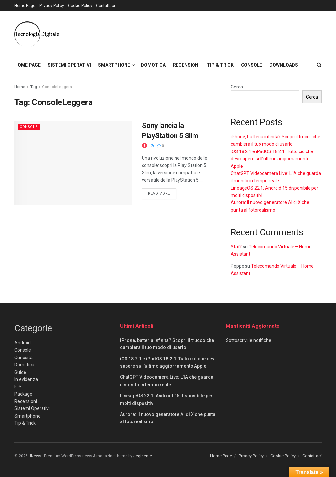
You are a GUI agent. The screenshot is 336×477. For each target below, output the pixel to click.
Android (22, 342)
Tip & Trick (220, 65)
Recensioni (186, 65)
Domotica (153, 65)
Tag (33, 87)
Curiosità (23, 357)
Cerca (237, 86)
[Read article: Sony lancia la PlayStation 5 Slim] (73, 163)
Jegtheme (142, 456)
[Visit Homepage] (36, 34)
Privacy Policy (51, 5)
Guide (20, 372)
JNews (35, 456)
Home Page (24, 5)
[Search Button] (319, 65)
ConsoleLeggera (57, 87)
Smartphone (114, 65)
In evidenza (26, 379)
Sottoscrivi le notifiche (248, 340)
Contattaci (105, 5)
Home (19, 87)
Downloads (283, 65)
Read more (162, 193)
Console (251, 65)
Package (23, 394)
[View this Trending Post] (144, 146)
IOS (18, 386)
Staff (236, 246)
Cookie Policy (80, 5)
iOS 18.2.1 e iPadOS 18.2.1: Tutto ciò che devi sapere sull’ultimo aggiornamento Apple (272, 159)
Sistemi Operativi (69, 65)
